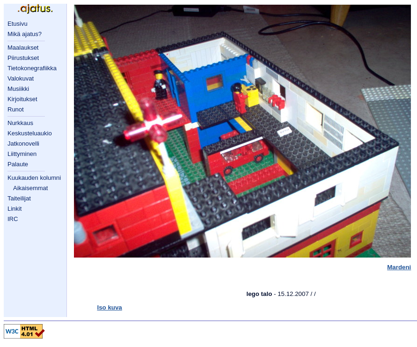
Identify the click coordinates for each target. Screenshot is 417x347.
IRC (12, 218)
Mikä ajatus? (24, 33)
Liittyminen (22, 153)
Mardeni (399, 267)
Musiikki (18, 88)
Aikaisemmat (30, 188)
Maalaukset (22, 47)
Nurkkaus (20, 122)
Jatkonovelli (23, 143)
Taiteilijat (19, 198)
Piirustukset (23, 57)
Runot (15, 109)
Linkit (14, 208)
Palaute (17, 164)
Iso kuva (109, 307)
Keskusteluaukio (29, 133)
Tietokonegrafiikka (32, 68)
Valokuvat (20, 78)
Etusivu (17, 23)
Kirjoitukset (22, 99)
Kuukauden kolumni (34, 177)
